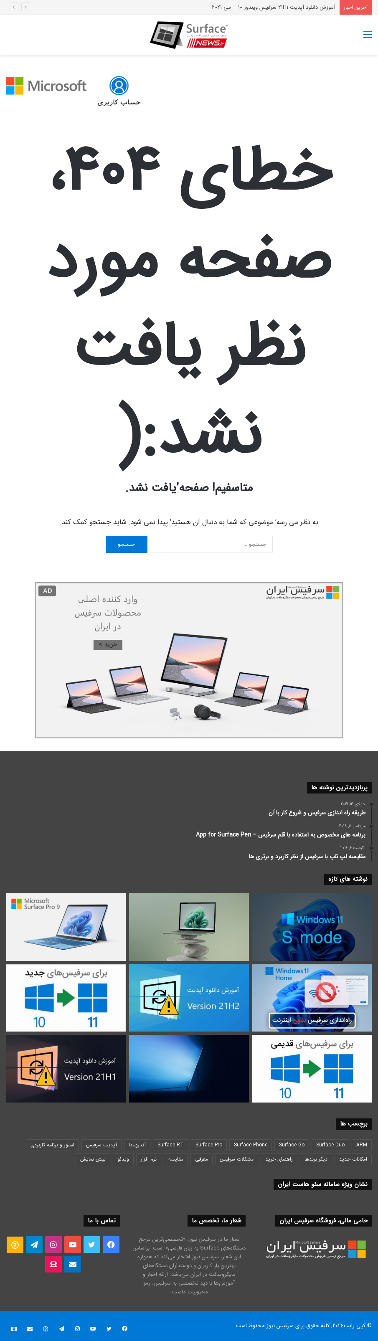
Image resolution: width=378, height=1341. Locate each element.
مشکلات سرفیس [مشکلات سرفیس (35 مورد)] (237, 1159)
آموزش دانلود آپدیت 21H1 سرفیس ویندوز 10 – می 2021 (273, 7)
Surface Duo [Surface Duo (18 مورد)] (330, 1145)
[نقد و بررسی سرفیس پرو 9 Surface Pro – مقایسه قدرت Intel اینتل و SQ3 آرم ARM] (66, 927)
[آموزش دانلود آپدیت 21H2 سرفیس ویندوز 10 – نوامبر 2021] (189, 998)
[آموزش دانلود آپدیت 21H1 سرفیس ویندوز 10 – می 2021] (66, 1069)
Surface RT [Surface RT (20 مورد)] (170, 1145)
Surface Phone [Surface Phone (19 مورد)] (250, 1145)
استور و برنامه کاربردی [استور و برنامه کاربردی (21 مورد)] (52, 1145)
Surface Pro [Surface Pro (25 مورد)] (208, 1145)
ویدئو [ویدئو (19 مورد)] (123, 1159)
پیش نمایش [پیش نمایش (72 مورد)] (93, 1159)
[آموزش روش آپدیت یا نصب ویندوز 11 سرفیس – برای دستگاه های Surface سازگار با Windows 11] (66, 998)
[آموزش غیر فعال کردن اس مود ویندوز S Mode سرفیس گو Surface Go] (312, 927)
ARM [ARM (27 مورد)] (361, 1145)
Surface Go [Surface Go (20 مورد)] (291, 1145)
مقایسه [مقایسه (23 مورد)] (175, 1159)
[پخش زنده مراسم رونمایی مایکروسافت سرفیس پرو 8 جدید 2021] (189, 1069)
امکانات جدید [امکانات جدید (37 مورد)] (353, 1159)
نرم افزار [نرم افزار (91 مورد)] (149, 1159)
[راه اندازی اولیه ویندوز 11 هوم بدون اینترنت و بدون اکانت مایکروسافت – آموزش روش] (312, 998)
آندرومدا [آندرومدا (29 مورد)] (137, 1145)
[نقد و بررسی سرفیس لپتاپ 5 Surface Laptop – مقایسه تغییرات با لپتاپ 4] (189, 927)
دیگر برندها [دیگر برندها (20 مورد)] (315, 1159)
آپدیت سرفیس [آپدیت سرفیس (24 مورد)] (101, 1145)
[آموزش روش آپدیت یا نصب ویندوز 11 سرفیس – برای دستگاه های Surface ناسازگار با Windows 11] (312, 1069)
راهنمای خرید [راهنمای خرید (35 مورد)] (279, 1159)
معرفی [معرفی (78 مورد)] (201, 1159)
